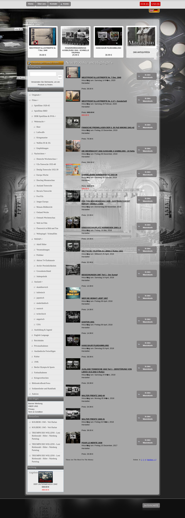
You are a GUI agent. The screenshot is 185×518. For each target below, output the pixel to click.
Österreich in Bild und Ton (47, 228)
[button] (30, 4)
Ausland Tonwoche (44, 186)
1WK (36, 362)
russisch (40, 308)
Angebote (33, 472)
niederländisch (42, 303)
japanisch (40, 298)
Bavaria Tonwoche (44, 191)
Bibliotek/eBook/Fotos (41, 383)
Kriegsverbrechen (41, 378)
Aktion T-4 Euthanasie (46, 260)
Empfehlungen (35, 23)
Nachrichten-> (40, 154)
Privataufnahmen (41, 346)
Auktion (35, 394)
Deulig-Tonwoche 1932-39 (47, 170)
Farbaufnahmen (40, 373)
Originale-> (36, 95)
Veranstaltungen (43, 250)
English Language (41, 335)
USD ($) (156, 4)
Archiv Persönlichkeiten (46, 266)
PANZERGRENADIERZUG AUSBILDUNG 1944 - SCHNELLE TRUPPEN (75, 50)
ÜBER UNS (33, 406)
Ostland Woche (43, 212)
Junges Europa (42, 202)
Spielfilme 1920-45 (42, 105)
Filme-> (35, 100)
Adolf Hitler (42, 244)
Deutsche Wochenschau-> (47, 159)
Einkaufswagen (37, 63)
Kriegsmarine (42, 138)
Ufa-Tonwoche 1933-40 (46, 164)
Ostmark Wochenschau (46, 218)
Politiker (40, 255)
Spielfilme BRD (40, 111)
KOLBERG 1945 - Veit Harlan (44, 422)
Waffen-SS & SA (44, 143)
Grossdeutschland (44, 271)
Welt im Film (42, 223)
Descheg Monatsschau (46, 180)
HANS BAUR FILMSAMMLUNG (108, 48)
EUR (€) (145, 4)
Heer (38, 127)
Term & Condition (35, 412)
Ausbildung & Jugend (43, 330)
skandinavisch (42, 287)
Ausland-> (38, 282)
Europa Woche (42, 175)
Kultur (37, 356)
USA (39, 324)
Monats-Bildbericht (44, 207)
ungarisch (40, 319)
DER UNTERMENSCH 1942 (45, 484)
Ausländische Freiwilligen (45, 351)
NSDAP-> (38, 239)
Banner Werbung (35, 403)
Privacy (31, 409)
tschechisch (41, 314)
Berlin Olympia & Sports (44, 367)
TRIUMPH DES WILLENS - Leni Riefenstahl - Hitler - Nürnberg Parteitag (46, 436)
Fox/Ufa (40, 196)
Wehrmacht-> (39, 122)
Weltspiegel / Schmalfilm (47, 234)
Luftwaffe (41, 132)
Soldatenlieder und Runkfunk (44, 389)
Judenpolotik (42, 276)
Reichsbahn (39, 340)
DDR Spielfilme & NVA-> (45, 116)
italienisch (41, 292)
